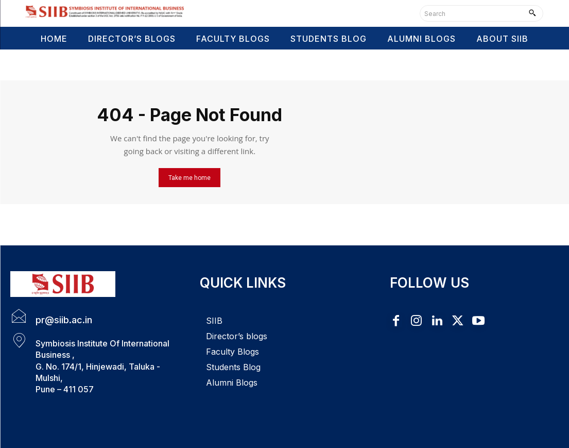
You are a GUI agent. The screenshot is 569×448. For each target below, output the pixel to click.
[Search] (532, 13)
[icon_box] (51, 316)
